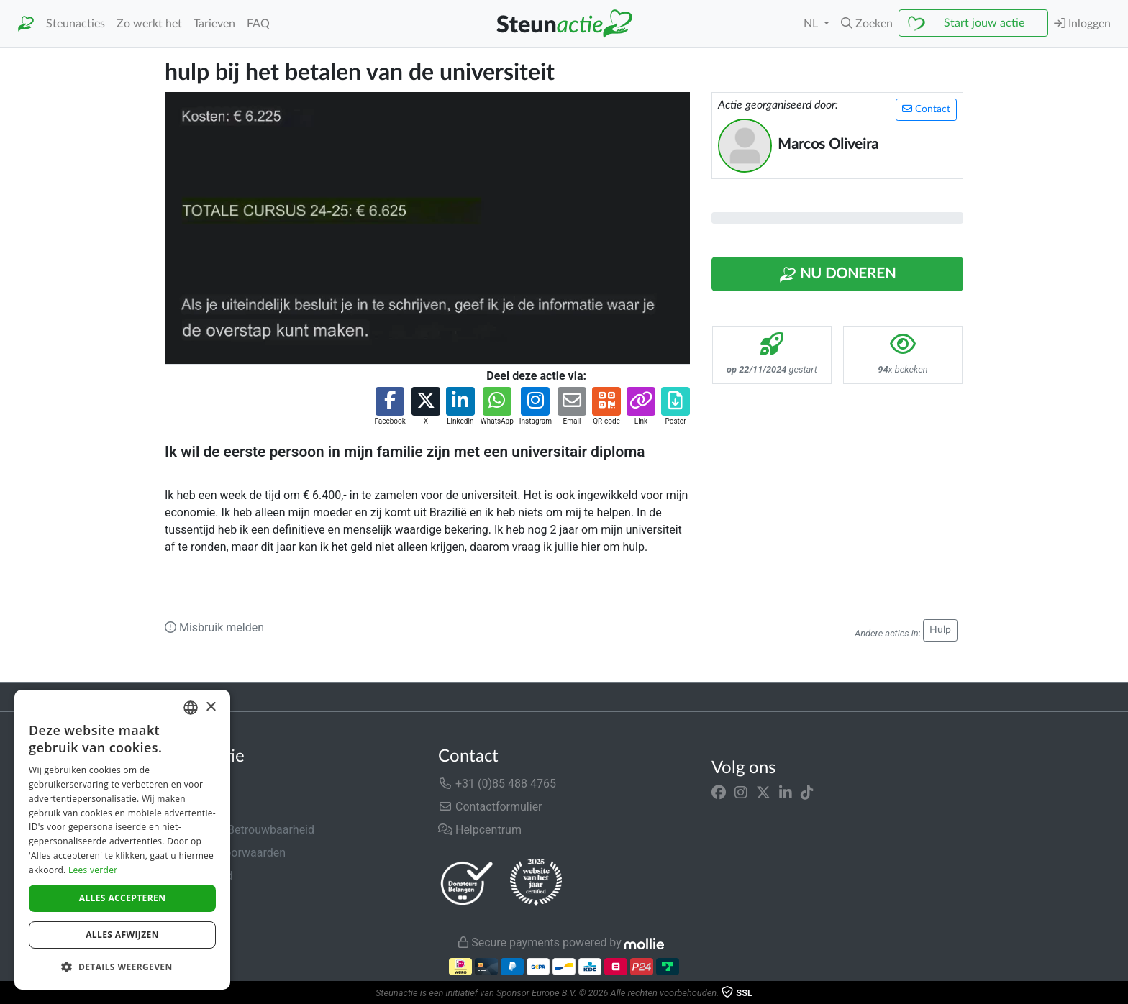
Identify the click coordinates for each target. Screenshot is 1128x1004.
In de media (194, 806)
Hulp (940, 630)
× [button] (210, 707)
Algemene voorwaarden (225, 852)
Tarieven (214, 23)
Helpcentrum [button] (480, 829)
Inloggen (1082, 23)
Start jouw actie (984, 23)
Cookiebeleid (198, 898)
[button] (867, 23)
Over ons (187, 783)
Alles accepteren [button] (122, 898)
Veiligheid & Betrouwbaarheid (239, 829)
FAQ (258, 23)
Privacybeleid (198, 875)
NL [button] (812, 23)
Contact (926, 109)
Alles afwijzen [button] (122, 934)
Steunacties (75, 23)
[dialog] (122, 840)
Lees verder (93, 870)
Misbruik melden (214, 627)
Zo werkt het (149, 23)
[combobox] (190, 707)
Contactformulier (490, 806)
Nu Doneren (837, 274)
